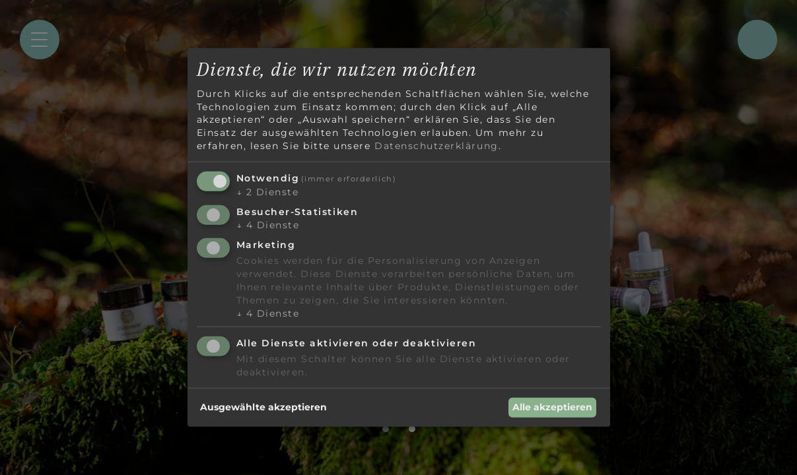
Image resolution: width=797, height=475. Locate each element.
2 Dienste (267, 192)
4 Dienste (268, 225)
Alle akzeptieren (552, 407)
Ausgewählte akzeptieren (263, 407)
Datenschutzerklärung (436, 145)
